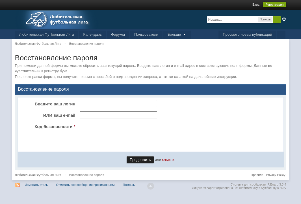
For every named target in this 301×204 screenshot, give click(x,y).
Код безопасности (54, 126)
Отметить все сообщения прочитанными (85, 184)
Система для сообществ (248, 184)
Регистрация (274, 4)
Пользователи (146, 34)
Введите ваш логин (55, 103)
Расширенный (284, 19)
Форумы (118, 34)
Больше (177, 34)
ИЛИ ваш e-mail (59, 115)
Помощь (129, 184)
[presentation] (121, 134)
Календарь (92, 34)
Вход (255, 4)
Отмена (168, 160)
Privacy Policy (275, 175)
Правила (257, 175)
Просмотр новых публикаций (247, 34)
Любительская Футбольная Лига (46, 34)
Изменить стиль (36, 184)
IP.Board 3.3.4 (276, 184)
